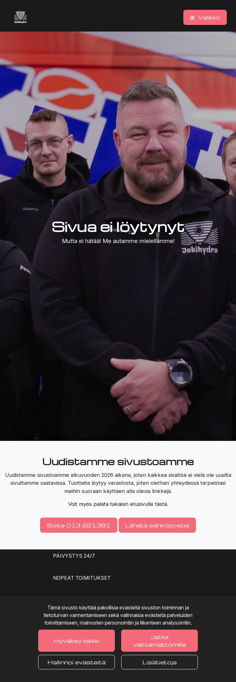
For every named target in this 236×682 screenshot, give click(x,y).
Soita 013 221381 (78, 525)
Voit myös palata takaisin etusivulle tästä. (118, 504)
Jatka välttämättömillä (159, 640)
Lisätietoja (160, 662)
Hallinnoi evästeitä (76, 662)
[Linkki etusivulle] (20, 17)
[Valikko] (205, 17)
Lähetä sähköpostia (157, 525)
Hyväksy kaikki (76, 640)
